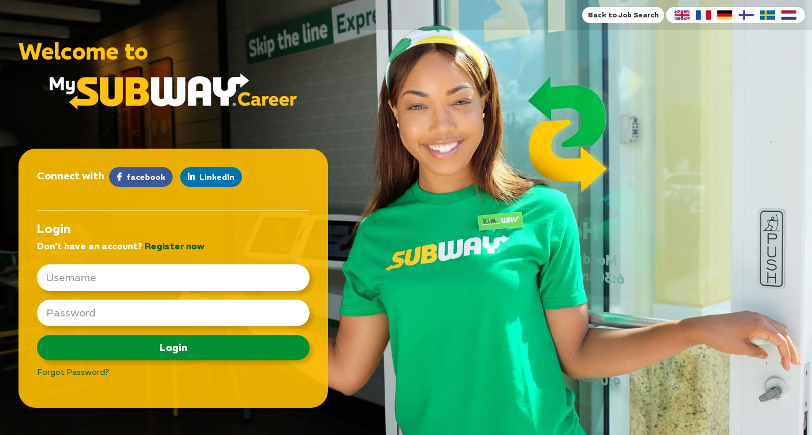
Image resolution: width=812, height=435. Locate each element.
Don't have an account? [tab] (120, 246)
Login (173, 347)
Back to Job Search (623, 14)
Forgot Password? (73, 372)
